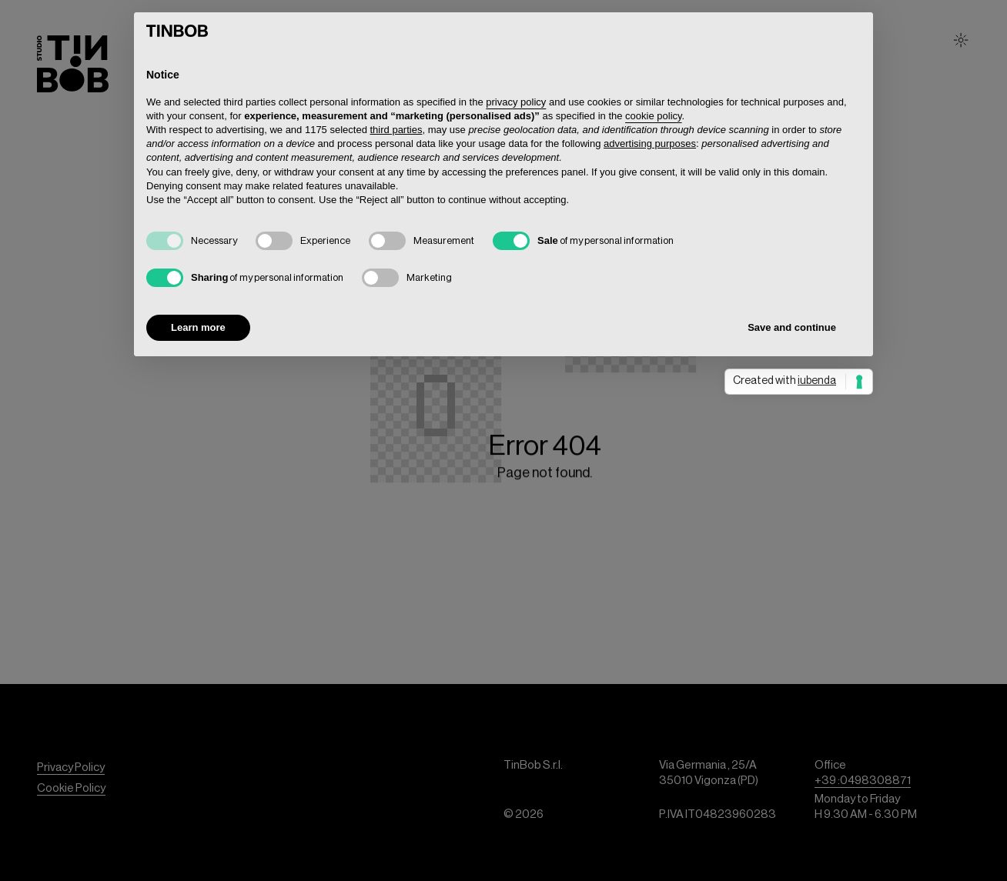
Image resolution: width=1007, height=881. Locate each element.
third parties (396, 129)
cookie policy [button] (653, 116)
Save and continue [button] (792, 327)
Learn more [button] (198, 327)
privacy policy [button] (516, 102)
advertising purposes (650, 143)
